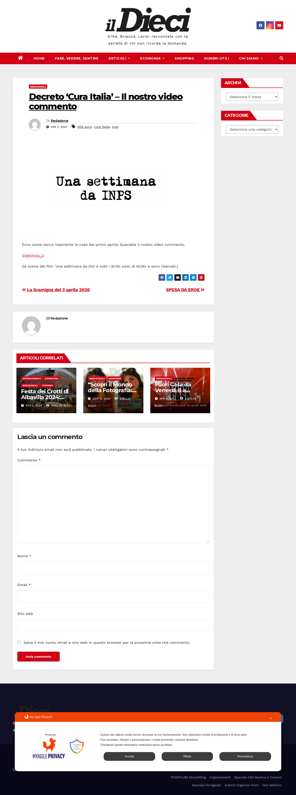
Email (24, 585)
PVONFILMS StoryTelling (188, 777)
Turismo (47, 385)
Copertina (51, 378)
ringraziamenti (220, 777)
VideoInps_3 (33, 255)
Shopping (184, 58)
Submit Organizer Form (242, 785)
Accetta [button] (129, 756)
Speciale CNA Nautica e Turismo (257, 777)
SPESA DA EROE (185, 289)
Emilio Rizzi (59, 405)
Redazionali (38, 86)
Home (39, 58)
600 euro (84, 127)
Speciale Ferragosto (206, 785)
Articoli (119, 58)
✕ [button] (271, 718)
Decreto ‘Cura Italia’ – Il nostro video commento (105, 101)
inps (115, 127)
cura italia (102, 127)
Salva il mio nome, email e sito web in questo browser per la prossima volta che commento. (106, 642)
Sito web (25, 613)
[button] (281, 58)
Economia (152, 58)
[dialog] (148, 741)
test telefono (271, 785)
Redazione (59, 121)
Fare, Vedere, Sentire (77, 58)
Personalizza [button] (245, 756)
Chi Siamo (251, 58)
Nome (24, 556)
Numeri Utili (216, 58)
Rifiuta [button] (187, 756)
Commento (29, 460)
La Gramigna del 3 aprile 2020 (56, 289)
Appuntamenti (31, 378)
